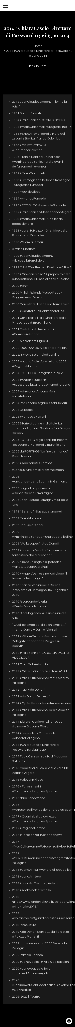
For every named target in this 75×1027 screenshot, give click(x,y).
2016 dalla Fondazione (28, 798)
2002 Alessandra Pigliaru (30, 341)
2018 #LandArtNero (26, 876)
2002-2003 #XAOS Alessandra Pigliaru (40, 347)
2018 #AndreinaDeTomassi (31, 890)
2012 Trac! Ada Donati (28, 689)
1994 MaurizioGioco (26, 191)
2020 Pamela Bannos (27, 955)
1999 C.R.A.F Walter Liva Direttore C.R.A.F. (42, 267)
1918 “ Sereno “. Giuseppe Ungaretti (38, 511)
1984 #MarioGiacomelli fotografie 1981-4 (42, 126)
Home (38, 46)
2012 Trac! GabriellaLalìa (30, 664)
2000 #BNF (20, 285)
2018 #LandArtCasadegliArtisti (35, 883)
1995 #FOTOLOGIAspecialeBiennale (39, 205)
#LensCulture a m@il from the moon (38, 469)
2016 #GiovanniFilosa (27, 779)
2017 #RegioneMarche (28, 828)
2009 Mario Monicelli (26, 518)
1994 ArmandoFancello (29, 198)
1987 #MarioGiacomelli (28, 173)
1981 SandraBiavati (26, 113)
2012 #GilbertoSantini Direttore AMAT (40, 671)
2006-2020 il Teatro (26, 996)
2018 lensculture (24, 925)
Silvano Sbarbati (24, 249)
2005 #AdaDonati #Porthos (32, 463)
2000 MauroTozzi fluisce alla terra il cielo (41, 304)
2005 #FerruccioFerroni (29, 416)
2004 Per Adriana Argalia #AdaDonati (39, 403)
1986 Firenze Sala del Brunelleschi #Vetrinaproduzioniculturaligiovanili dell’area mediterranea (37, 161)
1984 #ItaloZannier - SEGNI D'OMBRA (39, 120)
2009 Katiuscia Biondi (27, 525)
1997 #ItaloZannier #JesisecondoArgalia (42, 212)
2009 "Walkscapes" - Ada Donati (35, 543)
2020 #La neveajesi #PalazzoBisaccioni (40, 961)
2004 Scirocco (22, 409)
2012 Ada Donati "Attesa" (31, 696)
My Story (37, 66)
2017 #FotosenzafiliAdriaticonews (37, 834)
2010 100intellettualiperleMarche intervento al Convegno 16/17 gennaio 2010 (40, 590)
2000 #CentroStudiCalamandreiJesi (38, 311)
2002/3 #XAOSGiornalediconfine (36, 354)
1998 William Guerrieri (27, 242)
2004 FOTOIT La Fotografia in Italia (37, 373)
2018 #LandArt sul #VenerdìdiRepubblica (42, 869)
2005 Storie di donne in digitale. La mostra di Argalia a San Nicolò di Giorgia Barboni (41, 428)
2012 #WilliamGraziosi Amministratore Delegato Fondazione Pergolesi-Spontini (39, 641)
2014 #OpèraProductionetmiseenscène (41, 703)
